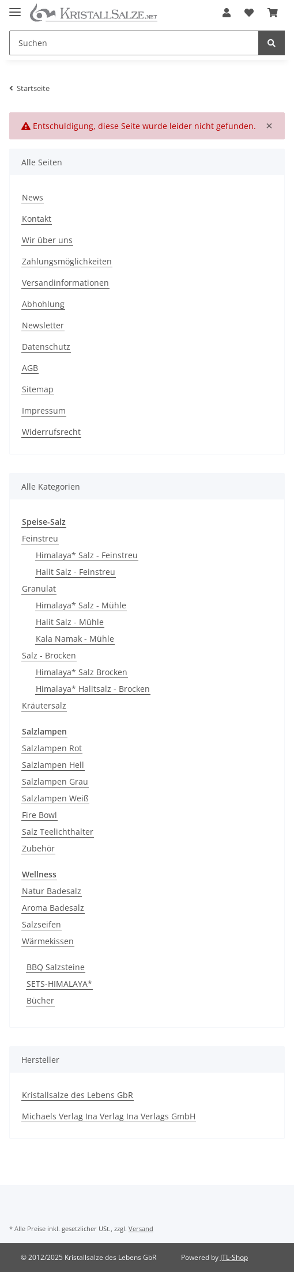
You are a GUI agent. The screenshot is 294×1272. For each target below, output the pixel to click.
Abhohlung (43, 303)
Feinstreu (40, 538)
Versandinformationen (65, 282)
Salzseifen (41, 924)
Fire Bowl (39, 814)
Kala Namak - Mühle (75, 638)
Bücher (40, 1000)
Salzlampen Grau (55, 781)
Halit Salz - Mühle (70, 621)
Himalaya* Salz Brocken (81, 672)
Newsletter (43, 325)
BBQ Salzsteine (56, 966)
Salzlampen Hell (53, 764)
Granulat (39, 588)
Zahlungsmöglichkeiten (67, 261)
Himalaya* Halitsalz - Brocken (93, 688)
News (32, 197)
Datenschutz (46, 346)
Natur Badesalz (51, 890)
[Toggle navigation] (15, 7)
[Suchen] (134, 43)
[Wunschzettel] (249, 12)
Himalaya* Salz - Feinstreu (87, 555)
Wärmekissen (48, 941)
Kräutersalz (44, 705)
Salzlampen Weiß (55, 798)
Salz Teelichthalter (57, 831)
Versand (141, 1228)
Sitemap (38, 389)
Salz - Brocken (49, 655)
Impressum (44, 410)
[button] (227, 12)
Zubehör (38, 848)
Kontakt (36, 218)
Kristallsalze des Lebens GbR (77, 1094)
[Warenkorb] (273, 12)
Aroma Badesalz (53, 907)
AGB (30, 367)
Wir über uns (47, 239)
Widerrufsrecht (51, 431)
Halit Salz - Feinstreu (75, 571)
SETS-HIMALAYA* (59, 983)
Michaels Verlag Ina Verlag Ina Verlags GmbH (108, 1116)
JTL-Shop (234, 1257)
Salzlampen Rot (52, 748)
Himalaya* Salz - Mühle (81, 605)
